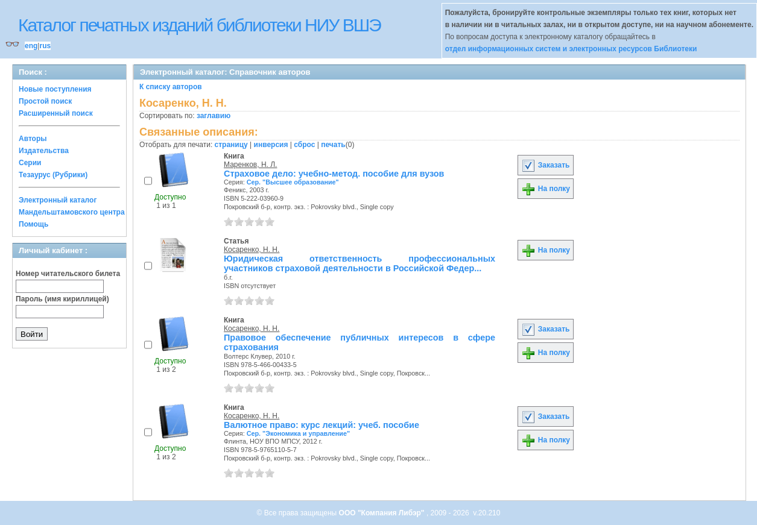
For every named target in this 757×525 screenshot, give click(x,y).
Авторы (33, 138)
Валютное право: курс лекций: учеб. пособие (321, 425)
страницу (231, 144)
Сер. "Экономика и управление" (298, 433)
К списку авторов (170, 87)
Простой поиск (45, 101)
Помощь (33, 224)
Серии (30, 163)
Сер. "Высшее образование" (293, 182)
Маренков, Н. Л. (250, 164)
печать (333, 144)
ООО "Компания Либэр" (382, 513)
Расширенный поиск (56, 113)
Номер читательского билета (68, 273)
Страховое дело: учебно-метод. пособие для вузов (334, 173)
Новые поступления (55, 89)
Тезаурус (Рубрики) (53, 175)
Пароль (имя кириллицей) (62, 299)
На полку (545, 188)
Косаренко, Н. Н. (251, 249)
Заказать (545, 165)
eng (31, 46)
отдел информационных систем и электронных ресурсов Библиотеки (571, 49)
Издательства (44, 150)
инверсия (271, 144)
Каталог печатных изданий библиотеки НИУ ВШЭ (199, 25)
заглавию (213, 116)
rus (45, 46)
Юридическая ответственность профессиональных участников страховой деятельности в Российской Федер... (359, 263)
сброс (304, 144)
